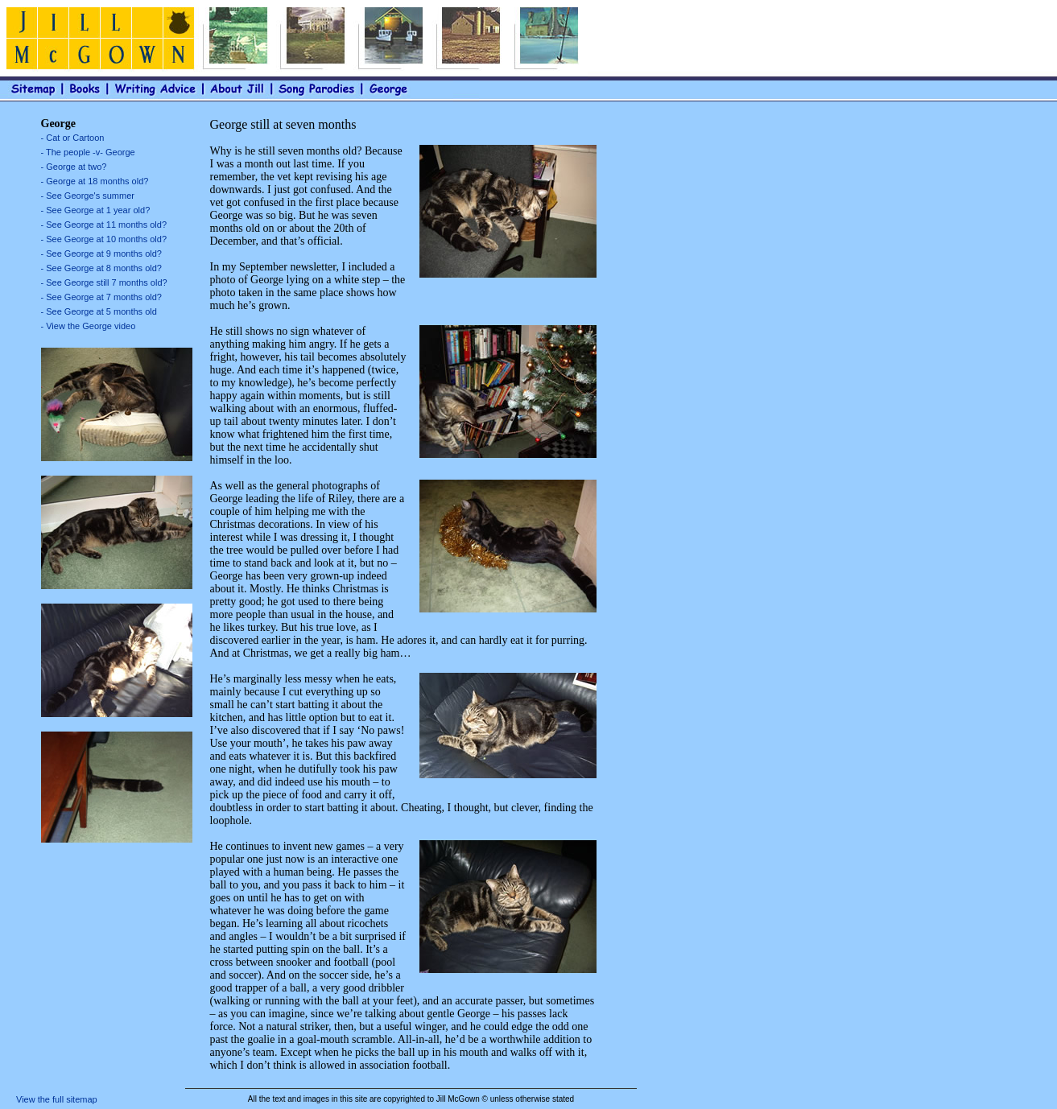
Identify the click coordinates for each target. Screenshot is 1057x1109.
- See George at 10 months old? (104, 239)
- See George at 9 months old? (101, 253)
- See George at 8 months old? (101, 268)
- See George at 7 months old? (101, 297)
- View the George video (88, 326)
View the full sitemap (56, 1099)
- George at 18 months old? (95, 181)
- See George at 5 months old (99, 311)
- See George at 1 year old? (96, 210)
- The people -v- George (88, 152)
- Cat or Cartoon (73, 137)
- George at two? (74, 166)
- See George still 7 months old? (104, 282)
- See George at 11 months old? (104, 224)
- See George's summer (87, 195)
